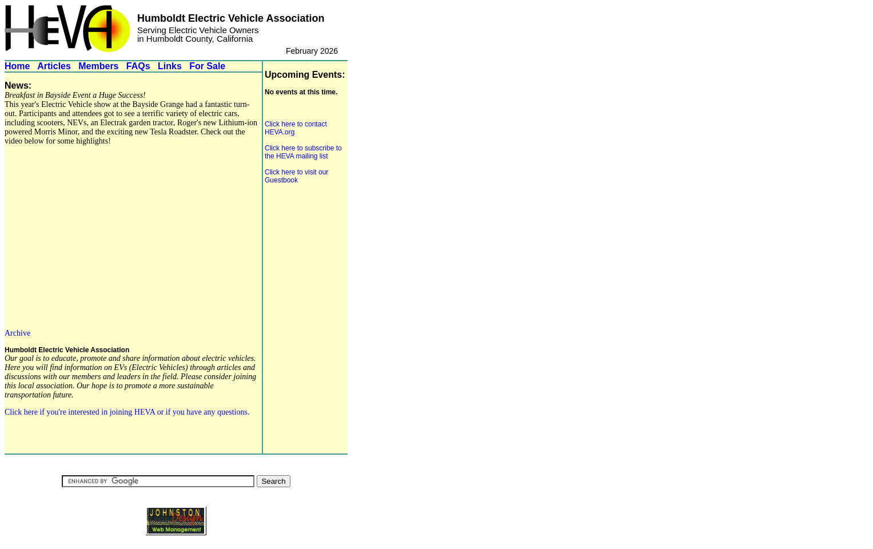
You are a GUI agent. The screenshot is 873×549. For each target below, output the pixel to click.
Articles (54, 66)
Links (170, 66)
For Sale (207, 66)
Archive (17, 333)
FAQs (138, 66)
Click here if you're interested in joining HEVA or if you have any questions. (127, 412)
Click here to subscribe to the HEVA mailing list (303, 152)
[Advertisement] (299, 260)
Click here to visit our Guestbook (296, 176)
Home (17, 66)
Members (98, 66)
